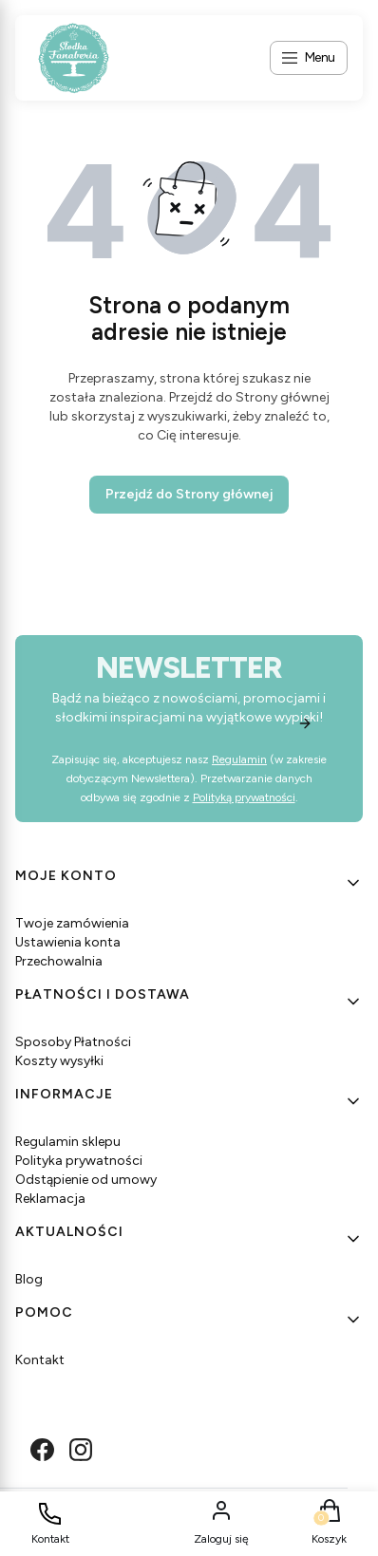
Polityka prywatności (78, 1161)
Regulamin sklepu (68, 1142)
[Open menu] (309, 58)
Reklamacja (50, 1198)
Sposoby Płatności (73, 1042)
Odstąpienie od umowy (86, 1180)
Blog (29, 1279)
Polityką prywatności (244, 797)
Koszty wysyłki (59, 1061)
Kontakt (40, 1360)
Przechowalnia (59, 961)
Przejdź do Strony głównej (189, 494)
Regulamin (239, 759)
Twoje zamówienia (72, 923)
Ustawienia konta (68, 942)
